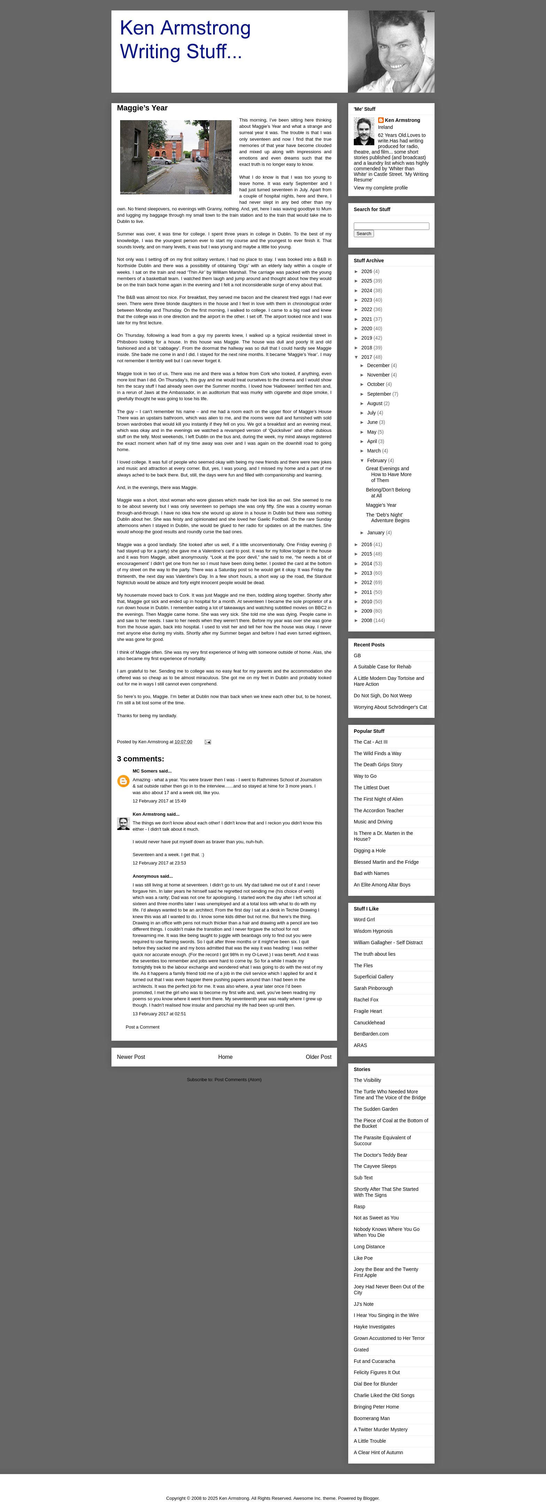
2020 (367, 328)
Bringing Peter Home (376, 1407)
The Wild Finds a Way (377, 753)
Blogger (371, 1498)
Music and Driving (373, 821)
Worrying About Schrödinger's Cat (390, 707)
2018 (367, 347)
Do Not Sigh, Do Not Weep (383, 695)
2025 (367, 281)
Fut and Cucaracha (374, 1361)
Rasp (359, 1206)
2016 (367, 544)
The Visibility (367, 1080)
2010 (367, 601)
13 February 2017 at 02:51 (159, 1013)
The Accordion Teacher (379, 810)
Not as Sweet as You (376, 1217)
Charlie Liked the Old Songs (384, 1395)
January (376, 532)
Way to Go (365, 776)
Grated (361, 1349)
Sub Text (363, 1177)
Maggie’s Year (381, 505)
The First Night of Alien (378, 799)
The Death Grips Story (378, 764)
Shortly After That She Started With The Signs (386, 1192)
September (379, 394)
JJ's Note (364, 1304)
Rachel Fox (366, 999)
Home (225, 1057)
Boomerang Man (372, 1418)
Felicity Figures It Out (377, 1372)
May (372, 432)
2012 (367, 582)
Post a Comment (142, 1027)
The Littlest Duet (371, 787)
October (376, 384)
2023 (367, 300)
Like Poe (363, 1258)
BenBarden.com (371, 1034)
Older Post (319, 1057)
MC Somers (145, 771)
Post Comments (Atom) (238, 1079)
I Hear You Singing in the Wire (386, 1315)
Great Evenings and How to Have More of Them (389, 474)
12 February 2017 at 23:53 (159, 863)
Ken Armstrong (149, 814)
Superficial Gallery (373, 976)
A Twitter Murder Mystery (381, 1429)
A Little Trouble (370, 1441)
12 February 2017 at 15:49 (159, 801)
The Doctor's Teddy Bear (380, 1155)
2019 (367, 338)
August (375, 403)
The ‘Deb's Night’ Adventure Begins (388, 518)
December (379, 365)
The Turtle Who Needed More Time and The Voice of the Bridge (390, 1094)
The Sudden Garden (376, 1109)
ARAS (360, 1045)
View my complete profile (381, 188)
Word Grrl (364, 919)
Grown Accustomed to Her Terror (389, 1338)
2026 (367, 271)
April (372, 441)
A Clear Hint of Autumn (378, 1452)
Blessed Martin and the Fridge (386, 862)
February (377, 460)
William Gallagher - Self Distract (388, 942)
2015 (367, 554)
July (372, 413)
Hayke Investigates (374, 1326)
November (379, 375)
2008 (367, 620)
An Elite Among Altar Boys (382, 884)
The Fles (363, 965)
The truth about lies (375, 954)
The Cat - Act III (371, 742)
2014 (367, 563)
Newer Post (131, 1057)
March (374, 450)
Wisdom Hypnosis (373, 931)
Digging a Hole (370, 850)
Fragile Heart (368, 1011)
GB (357, 655)
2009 (367, 611)
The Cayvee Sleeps (375, 1166)
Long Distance (369, 1246)
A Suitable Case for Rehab (382, 666)
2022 (367, 309)
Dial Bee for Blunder (375, 1384)
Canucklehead (369, 1022)
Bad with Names (371, 873)
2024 (367, 290)
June (373, 422)
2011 (367, 592)
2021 (367, 319)
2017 (367, 357)
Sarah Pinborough (373, 988)
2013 (367, 573)
